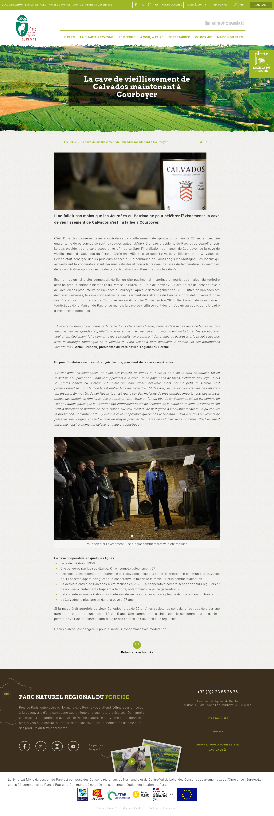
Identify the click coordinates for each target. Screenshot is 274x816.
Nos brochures (172, 4)
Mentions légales (133, 808)
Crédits (153, 808)
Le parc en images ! (100, 747)
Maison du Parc (230, 37)
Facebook (136, 5)
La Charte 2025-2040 (97, 37)
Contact (261, 5)
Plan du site (170, 808)
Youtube (156, 5)
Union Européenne (186, 794)
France (162, 794)
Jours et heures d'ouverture (92, 4)
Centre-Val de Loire (82, 794)
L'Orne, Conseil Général (118, 794)
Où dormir (203, 37)
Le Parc (69, 37)
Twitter (142, 5)
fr (241, 4)
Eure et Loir (141, 794)
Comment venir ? (107, 808)
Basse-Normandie (97, 794)
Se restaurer (179, 37)
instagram (57, 746)
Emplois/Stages (35, 4)
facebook (24, 746)
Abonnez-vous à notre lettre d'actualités (217, 747)
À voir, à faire (151, 37)
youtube (73, 746)
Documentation (12, 4)
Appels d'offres (59, 4)
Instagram (149, 5)
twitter (40, 746)
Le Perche (127, 37)
